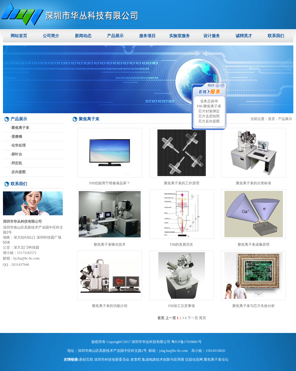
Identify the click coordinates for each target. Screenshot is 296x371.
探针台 (16, 154)
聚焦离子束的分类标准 (253, 183)
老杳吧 (135, 359)
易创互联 (86, 359)
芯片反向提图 (209, 121)
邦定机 (16, 163)
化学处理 (18, 145)
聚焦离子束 (20, 128)
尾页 (202, 318)
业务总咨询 (209, 101)
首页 (271, 119)
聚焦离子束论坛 (216, 359)
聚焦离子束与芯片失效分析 (253, 306)
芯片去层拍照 (209, 116)
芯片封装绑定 (209, 111)
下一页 (193, 318)
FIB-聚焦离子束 (209, 106)
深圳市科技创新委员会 (111, 359)
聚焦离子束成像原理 (253, 244)
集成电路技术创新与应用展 (163, 359)
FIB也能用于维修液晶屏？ (109, 183)
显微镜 (16, 136)
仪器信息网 (194, 359)
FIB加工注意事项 (181, 306)
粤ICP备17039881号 (186, 342)
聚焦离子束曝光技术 (110, 244)
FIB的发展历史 (181, 244)
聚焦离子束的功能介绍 (109, 306)
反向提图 (18, 172)
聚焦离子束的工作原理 (181, 183)
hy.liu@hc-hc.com (27, 258)
